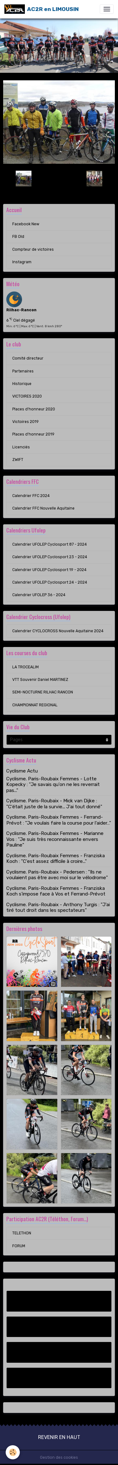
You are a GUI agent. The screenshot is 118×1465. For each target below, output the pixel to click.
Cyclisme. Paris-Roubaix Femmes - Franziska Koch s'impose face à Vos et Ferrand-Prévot (55, 891)
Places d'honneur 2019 (33, 434)
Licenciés (21, 447)
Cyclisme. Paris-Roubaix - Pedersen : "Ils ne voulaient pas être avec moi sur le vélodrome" (57, 874)
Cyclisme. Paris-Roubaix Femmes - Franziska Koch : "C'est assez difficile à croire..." (55, 858)
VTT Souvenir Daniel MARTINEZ (40, 679)
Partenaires (23, 371)
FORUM (18, 1246)
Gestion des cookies (59, 1457)
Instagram (21, 262)
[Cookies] (13, 1452)
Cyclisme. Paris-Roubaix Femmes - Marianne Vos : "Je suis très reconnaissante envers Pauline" (55, 839)
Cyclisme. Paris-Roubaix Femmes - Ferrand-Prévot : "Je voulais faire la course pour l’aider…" (58, 820)
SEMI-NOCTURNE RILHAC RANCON (42, 692)
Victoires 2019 (25, 422)
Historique (21, 384)
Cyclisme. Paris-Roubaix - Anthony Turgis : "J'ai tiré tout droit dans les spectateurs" (58, 907)
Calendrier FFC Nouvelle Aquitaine (43, 508)
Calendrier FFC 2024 (31, 496)
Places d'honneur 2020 (33, 409)
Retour (59, 178)
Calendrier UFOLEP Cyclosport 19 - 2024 (49, 570)
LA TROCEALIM (25, 667)
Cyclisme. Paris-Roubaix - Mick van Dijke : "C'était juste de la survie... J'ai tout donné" (54, 803)
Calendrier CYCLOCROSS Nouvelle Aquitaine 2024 (58, 631)
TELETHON (21, 1233)
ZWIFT (17, 459)
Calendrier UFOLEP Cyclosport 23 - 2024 (49, 557)
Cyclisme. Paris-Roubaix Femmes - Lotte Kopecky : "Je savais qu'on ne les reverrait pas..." (53, 784)
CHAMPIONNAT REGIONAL (35, 705)
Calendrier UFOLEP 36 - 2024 (38, 595)
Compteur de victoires (33, 249)
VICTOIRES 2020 (27, 396)
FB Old (18, 236)
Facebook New (25, 224)
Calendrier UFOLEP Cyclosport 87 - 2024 (49, 544)
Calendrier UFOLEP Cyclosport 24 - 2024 (49, 582)
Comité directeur (27, 358)
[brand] (41, 9)
